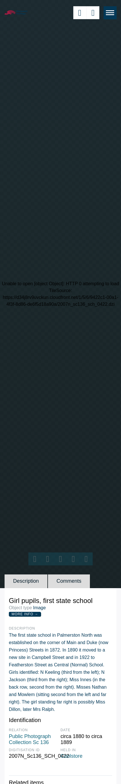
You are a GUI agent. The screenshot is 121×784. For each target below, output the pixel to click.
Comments (69, 581)
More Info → (25, 614)
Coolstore (71, 756)
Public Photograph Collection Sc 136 (30, 739)
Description (26, 581)
